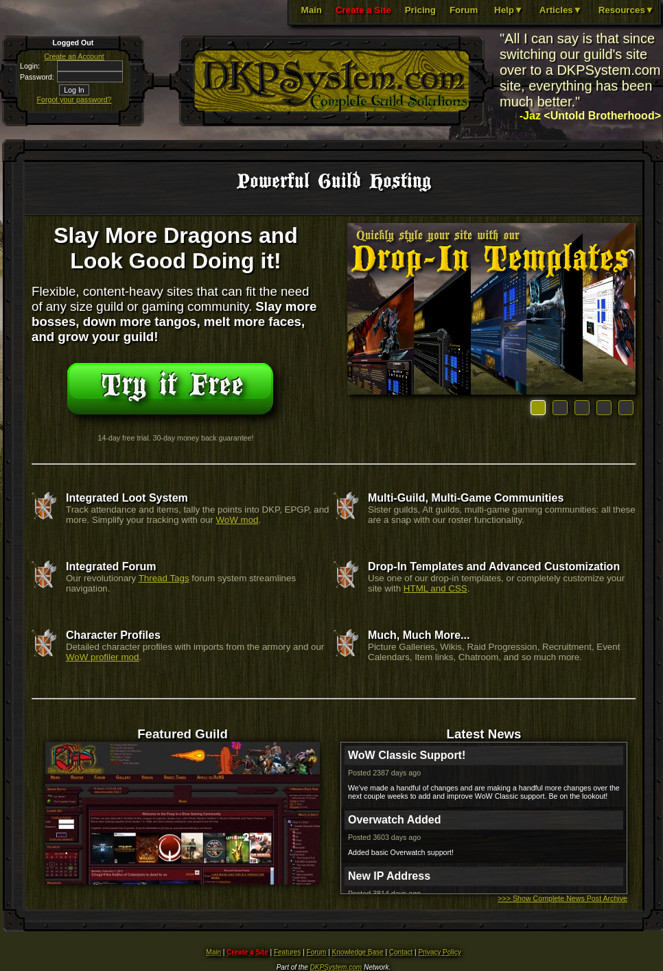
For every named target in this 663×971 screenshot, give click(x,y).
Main (311, 10)
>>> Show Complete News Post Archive (562, 898)
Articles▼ (560, 10)
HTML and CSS (435, 588)
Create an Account (74, 56)
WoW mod (237, 520)
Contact (400, 952)
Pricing (420, 10)
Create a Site (363, 10)
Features (287, 952)
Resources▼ (626, 10)
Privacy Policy (439, 952)
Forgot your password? (74, 99)
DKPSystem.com (336, 967)
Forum (464, 10)
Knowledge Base (358, 952)
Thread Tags (164, 578)
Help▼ (508, 10)
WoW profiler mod (102, 657)
